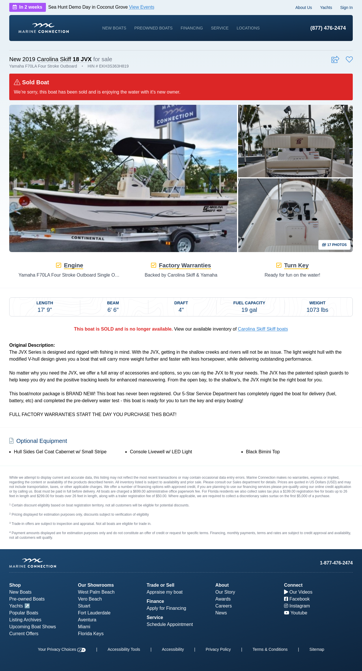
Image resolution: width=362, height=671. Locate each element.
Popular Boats (23, 612)
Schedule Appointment (170, 624)
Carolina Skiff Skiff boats (263, 329)
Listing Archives (25, 619)
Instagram (297, 605)
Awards (223, 599)
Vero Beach (90, 599)
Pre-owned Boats (27, 599)
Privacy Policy (218, 649)
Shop (15, 585)
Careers (223, 605)
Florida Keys (91, 633)
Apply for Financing (166, 608)
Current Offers (23, 633)
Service (220, 28)
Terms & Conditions (270, 649)
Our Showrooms (96, 585)
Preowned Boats (153, 28)
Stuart (84, 605)
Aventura (87, 619)
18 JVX (82, 59)
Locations (248, 28)
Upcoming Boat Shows (32, 626)
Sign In (346, 7)
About (222, 585)
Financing (192, 28)
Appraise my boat (165, 592)
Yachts (326, 7)
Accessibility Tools (124, 649)
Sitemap (316, 649)
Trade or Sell (160, 585)
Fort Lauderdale (94, 612)
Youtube (295, 612)
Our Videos (298, 592)
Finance (155, 601)
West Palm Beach (96, 592)
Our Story (225, 592)
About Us (303, 7)
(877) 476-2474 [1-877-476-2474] (328, 28)
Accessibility (173, 649)
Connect (293, 585)
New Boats (114, 28)
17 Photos (334, 245)
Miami (84, 626)
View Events (141, 7)
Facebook (297, 599)
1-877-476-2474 (336, 562)
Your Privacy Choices (62, 649)
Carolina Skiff (54, 59)
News (221, 612)
